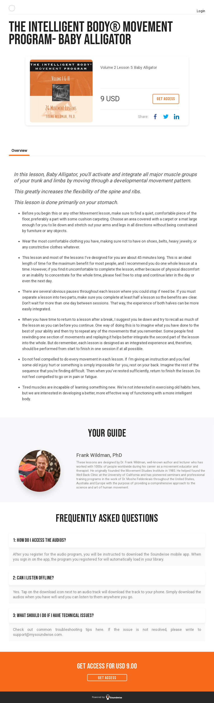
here (99, 629)
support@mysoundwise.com (37, 634)
